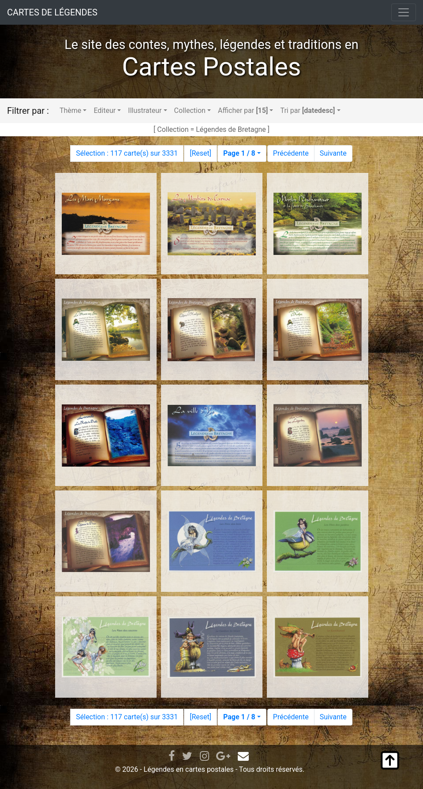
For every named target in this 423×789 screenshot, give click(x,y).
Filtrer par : (28, 110)
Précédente (291, 153)
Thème (70, 110)
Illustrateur (144, 110)
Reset (200, 153)
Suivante (333, 153)
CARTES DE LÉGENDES (52, 12)
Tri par (307, 110)
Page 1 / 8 (239, 153)
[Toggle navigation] (403, 12)
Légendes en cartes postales (189, 769)
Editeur (105, 110)
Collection (190, 110)
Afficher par (243, 110)
